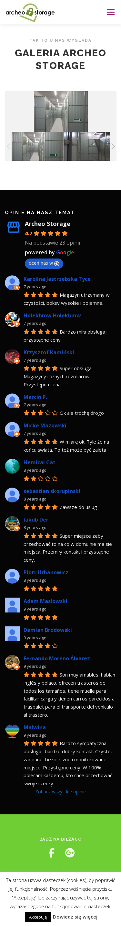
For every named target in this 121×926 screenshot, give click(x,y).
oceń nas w (44, 263)
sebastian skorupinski (52, 491)
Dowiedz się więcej (75, 916)
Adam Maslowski (45, 601)
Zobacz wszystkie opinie (60, 791)
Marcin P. (35, 397)
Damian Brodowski (48, 630)
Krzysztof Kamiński (49, 352)
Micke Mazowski (45, 425)
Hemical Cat (39, 462)
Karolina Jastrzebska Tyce (57, 278)
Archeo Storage (47, 223)
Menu (110, 12)
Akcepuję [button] (38, 917)
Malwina (35, 727)
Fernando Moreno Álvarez (57, 658)
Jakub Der (36, 519)
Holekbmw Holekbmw (52, 315)
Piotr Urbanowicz (46, 572)
